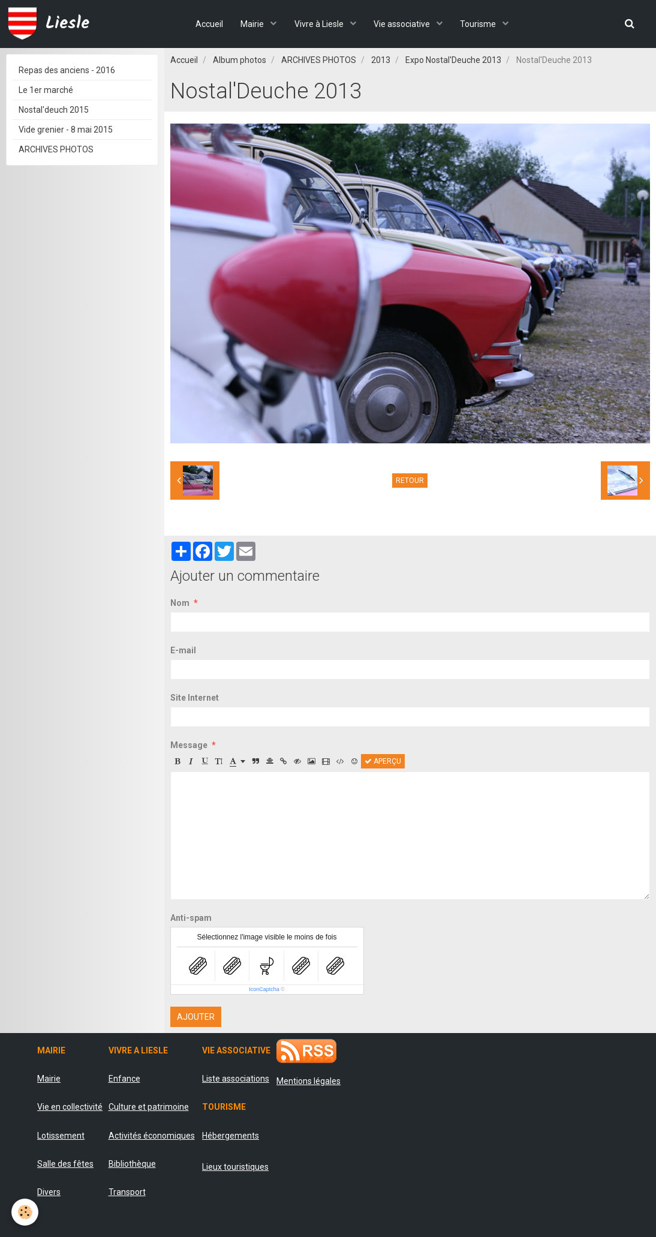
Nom (179, 603)
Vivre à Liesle (319, 24)
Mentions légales (308, 1081)
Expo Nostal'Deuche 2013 (453, 60)
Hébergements (230, 1135)
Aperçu (383, 761)
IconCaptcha (264, 989)
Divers (49, 1192)
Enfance (124, 1078)
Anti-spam (191, 918)
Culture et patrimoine (149, 1107)
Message (188, 745)
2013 (380, 60)
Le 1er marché (46, 90)
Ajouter (196, 1017)
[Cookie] (25, 1212)
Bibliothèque (132, 1164)
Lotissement (61, 1135)
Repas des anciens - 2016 (67, 70)
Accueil (208, 24)
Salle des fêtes (65, 1164)
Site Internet (194, 697)
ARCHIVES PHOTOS (318, 60)
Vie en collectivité (70, 1107)
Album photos (239, 60)
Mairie (253, 24)
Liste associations (235, 1078)
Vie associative (403, 24)
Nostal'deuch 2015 (54, 110)
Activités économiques (152, 1135)
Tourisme (480, 24)
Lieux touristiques (235, 1167)
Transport (127, 1192)
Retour (410, 480)
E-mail (183, 650)
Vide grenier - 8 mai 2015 (66, 129)
